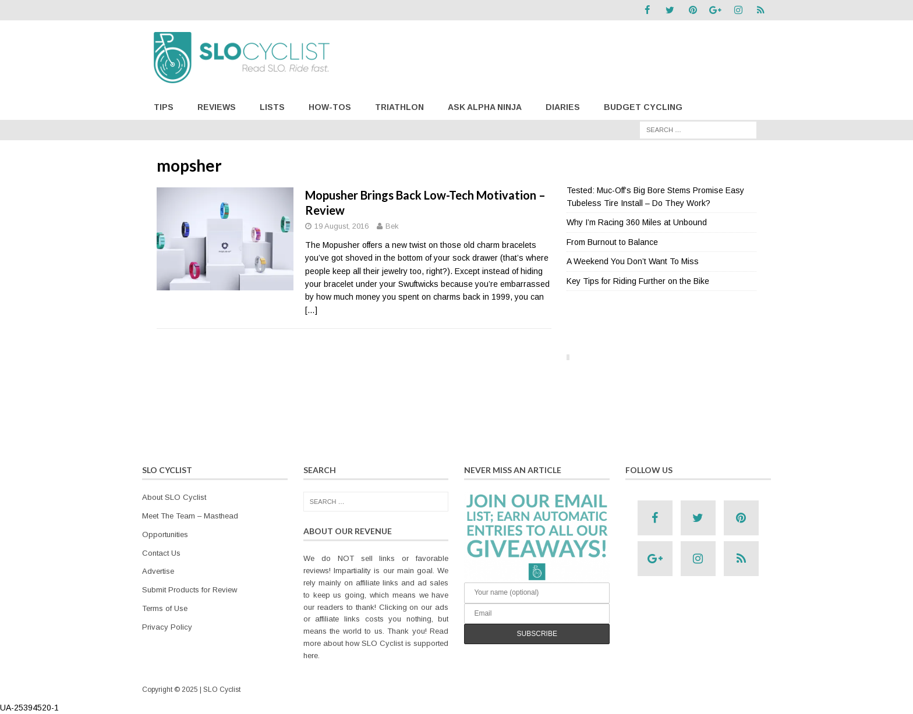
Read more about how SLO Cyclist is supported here (376, 643)
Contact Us (161, 552)
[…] (311, 310)
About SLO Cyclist (174, 497)
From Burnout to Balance (612, 242)
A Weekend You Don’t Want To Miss (633, 261)
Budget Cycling (643, 107)
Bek (392, 226)
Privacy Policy (167, 627)
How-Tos (330, 107)
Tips (164, 107)
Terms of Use (164, 608)
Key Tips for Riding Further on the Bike (638, 280)
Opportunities (165, 534)
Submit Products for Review (189, 589)
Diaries (563, 107)
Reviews (216, 107)
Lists (272, 107)
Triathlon (399, 107)
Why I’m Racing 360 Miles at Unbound (637, 222)
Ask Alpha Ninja (485, 107)
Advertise (158, 571)
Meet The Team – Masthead (190, 515)
